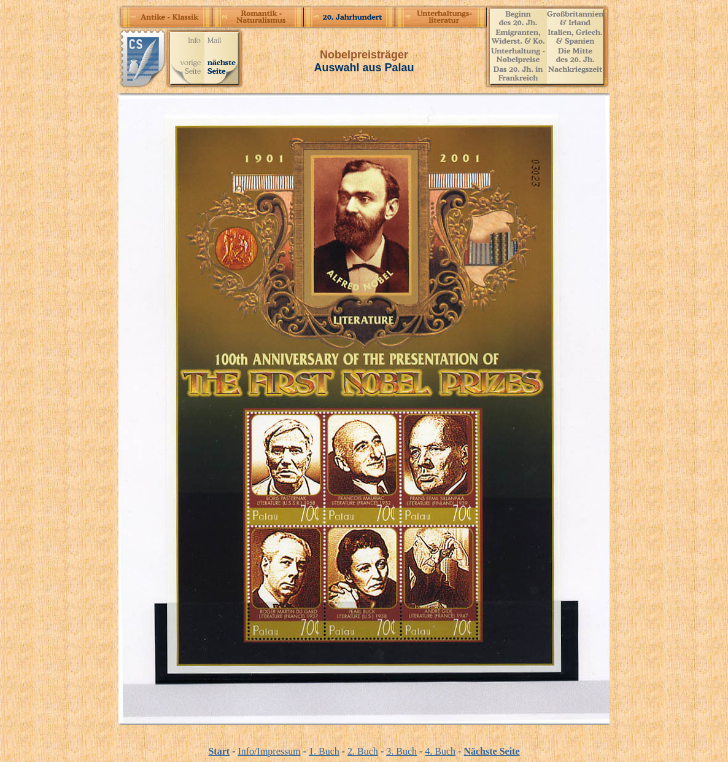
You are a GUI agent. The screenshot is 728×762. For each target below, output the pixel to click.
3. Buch (401, 751)
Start (219, 751)
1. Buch (324, 751)
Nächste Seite (491, 751)
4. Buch (440, 751)
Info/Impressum (269, 751)
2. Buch (362, 751)
